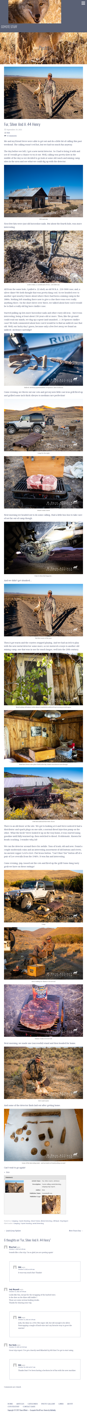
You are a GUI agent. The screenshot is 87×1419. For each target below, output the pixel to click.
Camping (15, 1221)
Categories (33, 1404)
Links (61, 1404)
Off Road (56, 1221)
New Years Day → (76, 1231)
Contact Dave (29, 1407)
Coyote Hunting (24, 1221)
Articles (20, 1404)
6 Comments (12, 136)
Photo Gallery (48, 1404)
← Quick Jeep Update (12, 1231)
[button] (84, 3)
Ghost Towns (35, 1221)
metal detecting (38, 1223)
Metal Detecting (46, 1221)
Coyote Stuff (9, 26)
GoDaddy (53, 1410)
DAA (8, 133)
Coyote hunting (26, 1223)
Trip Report (64, 1221)
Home (10, 1404)
